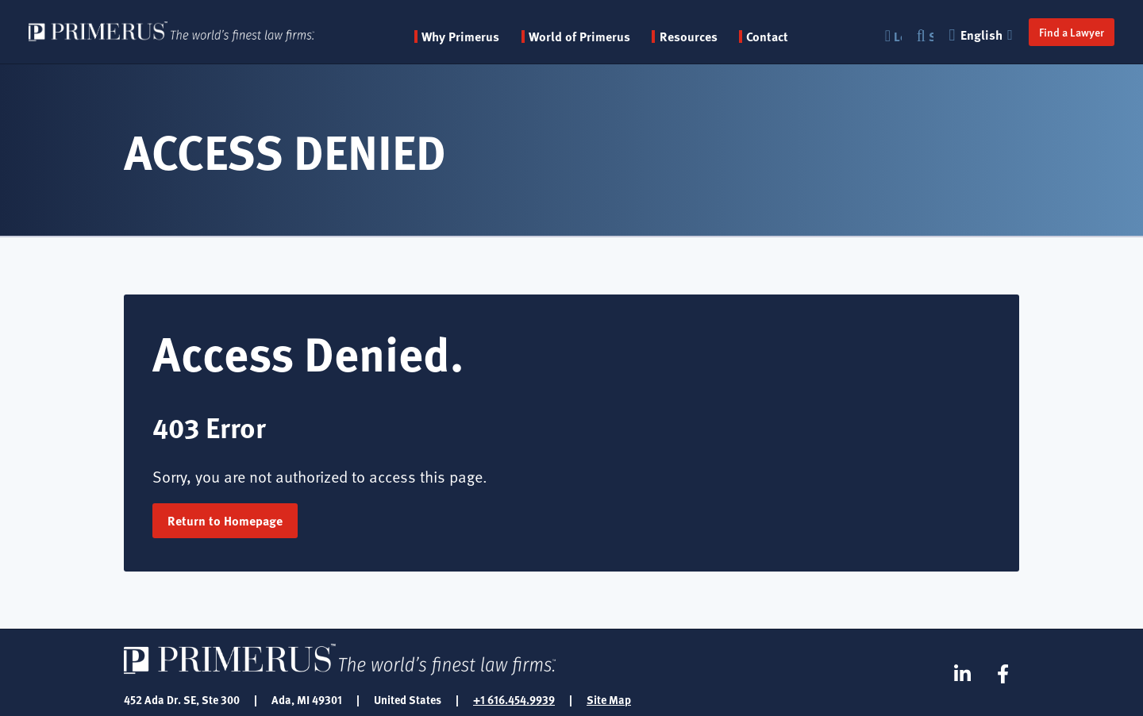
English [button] (983, 34)
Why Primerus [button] (460, 36)
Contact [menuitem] (767, 36)
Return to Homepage (225, 520)
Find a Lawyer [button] (1071, 32)
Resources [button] (689, 36)
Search (931, 36)
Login (898, 36)
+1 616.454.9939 (514, 699)
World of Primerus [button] (579, 36)
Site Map (609, 699)
